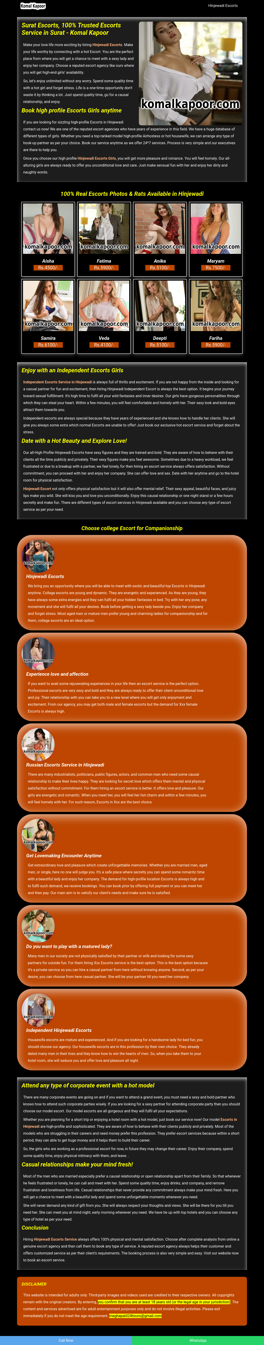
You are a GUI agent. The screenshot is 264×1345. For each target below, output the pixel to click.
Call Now (66, 1340)
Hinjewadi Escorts (223, 5)
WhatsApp (198, 1340)
